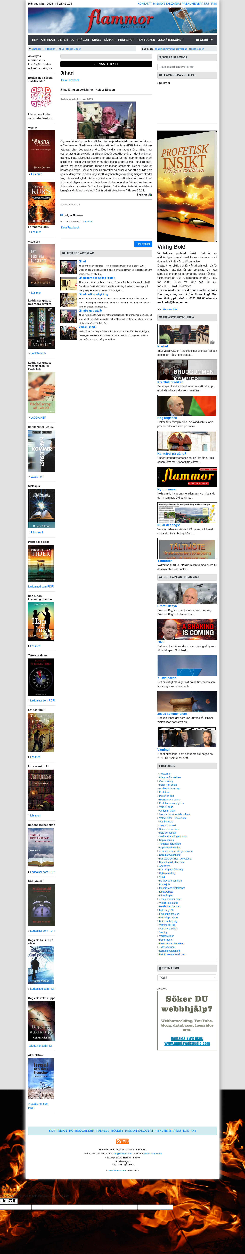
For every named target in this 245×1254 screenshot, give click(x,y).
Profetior (126, 39)
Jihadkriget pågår (90, 310)
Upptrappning (166, 840)
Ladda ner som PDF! (42, 700)
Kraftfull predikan (187, 372)
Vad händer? (166, 821)
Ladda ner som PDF (40, 1045)
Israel (97, 39)
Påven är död (166, 795)
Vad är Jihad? (87, 327)
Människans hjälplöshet (172, 888)
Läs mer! (37, 532)
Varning (163, 932)
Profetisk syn (167, 606)
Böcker (117, 1130)
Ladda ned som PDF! (41, 586)
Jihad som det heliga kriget (97, 277)
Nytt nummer (187, 479)
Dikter (63, 39)
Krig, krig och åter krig (171, 869)
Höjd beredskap (167, 832)
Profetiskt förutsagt (169, 788)
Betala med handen (169, 906)
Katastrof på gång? (187, 443)
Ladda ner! (36, 476)
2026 (160, 642)
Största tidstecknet (169, 829)
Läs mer (36, 292)
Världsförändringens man (173, 836)
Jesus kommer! (167, 825)
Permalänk (87, 221)
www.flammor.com (153, 1153)
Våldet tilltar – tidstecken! (172, 818)
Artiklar (48, 39)
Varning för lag (167, 924)
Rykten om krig (167, 873)
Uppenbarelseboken (170, 847)
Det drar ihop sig (168, 921)
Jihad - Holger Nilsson (70, 49)
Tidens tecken (167, 947)
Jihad (67, 73)
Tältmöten (187, 550)
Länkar (110, 39)
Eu (72, 39)
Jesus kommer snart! (172, 713)
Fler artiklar (143, 243)
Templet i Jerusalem (170, 843)
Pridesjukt (164, 884)
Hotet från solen (168, 784)
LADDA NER (38, 353)
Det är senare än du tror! (172, 954)
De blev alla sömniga (170, 880)
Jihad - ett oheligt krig (93, 294)
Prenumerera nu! (195, 3)
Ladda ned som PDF (42, 988)
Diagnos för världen (170, 777)
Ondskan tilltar (167, 810)
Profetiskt (164, 792)
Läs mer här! (169, 309)
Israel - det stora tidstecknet (174, 814)
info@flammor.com (122, 1153)
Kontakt (144, 3)
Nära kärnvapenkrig (170, 855)
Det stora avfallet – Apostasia (175, 858)
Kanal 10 (102, 1130)
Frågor (83, 39)
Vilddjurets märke (168, 902)
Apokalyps (164, 866)
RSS (214, 3)
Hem (35, 39)
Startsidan (36, 49)
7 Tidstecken (166, 678)
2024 (162, 877)
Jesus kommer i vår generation (176, 851)
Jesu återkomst (170, 39)
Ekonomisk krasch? (169, 799)
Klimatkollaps (166, 891)
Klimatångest (166, 895)
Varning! (163, 749)
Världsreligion (166, 936)
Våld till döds (166, 807)
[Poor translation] (12, 1201)
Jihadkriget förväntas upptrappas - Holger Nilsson (179, 49)
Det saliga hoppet (168, 917)
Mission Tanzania (166, 3)
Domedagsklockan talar (172, 862)
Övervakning (166, 781)
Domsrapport (166, 939)
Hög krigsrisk (187, 407)
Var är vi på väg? (168, 928)
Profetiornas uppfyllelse (172, 803)
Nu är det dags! (187, 514)
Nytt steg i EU (166, 910)
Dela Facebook (70, 80)
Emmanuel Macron (169, 914)
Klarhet (187, 336)
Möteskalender (81, 1130)
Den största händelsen (171, 943)
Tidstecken (146, 39)
